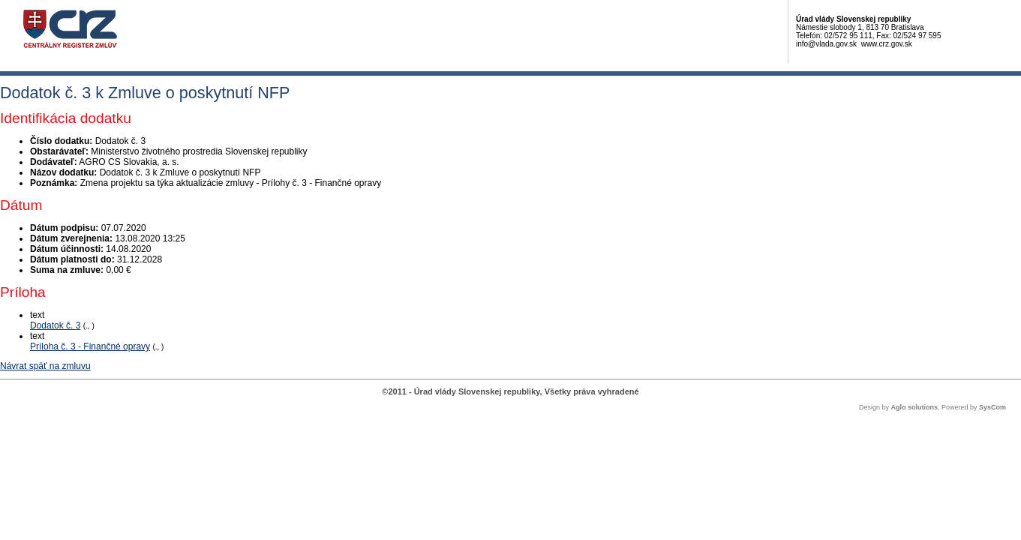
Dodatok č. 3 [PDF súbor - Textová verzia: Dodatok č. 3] (55, 325)
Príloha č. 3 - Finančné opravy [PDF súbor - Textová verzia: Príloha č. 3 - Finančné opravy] (90, 346)
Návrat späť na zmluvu (45, 366)
